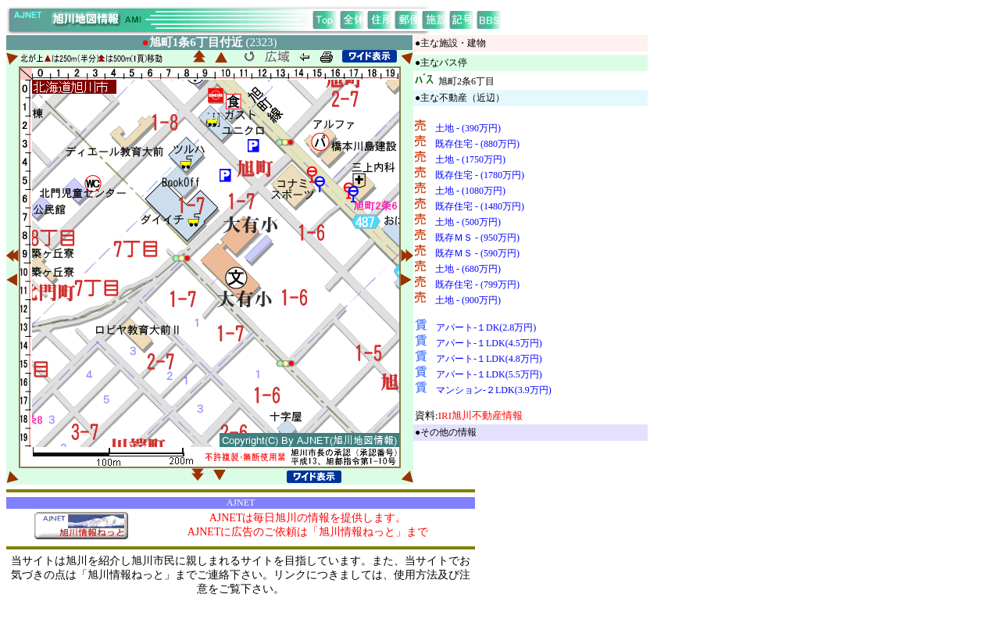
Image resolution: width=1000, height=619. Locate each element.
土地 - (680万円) (468, 268)
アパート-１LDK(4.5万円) (489, 343)
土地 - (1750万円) (470, 159)
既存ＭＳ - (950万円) (477, 237)
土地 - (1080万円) (470, 190)
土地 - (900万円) (468, 300)
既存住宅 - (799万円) (477, 284)
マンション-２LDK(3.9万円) (494, 390)
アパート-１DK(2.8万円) (486, 327)
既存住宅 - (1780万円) (479, 175)
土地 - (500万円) (468, 221)
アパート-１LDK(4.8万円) (489, 358)
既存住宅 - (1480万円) (479, 206)
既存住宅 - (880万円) (477, 143)
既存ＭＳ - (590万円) (477, 253)
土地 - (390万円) (468, 128)
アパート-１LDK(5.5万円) (489, 374)
